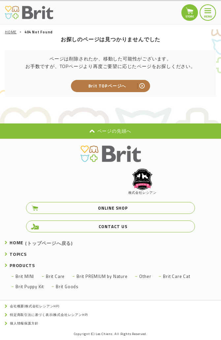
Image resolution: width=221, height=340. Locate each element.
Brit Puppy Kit (30, 286)
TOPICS (18, 254)
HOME (41, 242)
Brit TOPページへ (107, 86)
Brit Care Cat (176, 276)
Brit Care (55, 276)
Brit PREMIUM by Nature (102, 276)
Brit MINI (25, 276)
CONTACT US (113, 226)
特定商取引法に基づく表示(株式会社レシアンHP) (49, 314)
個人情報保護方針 (24, 323)
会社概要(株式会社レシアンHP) (34, 306)
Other (145, 276)
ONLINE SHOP (113, 208)
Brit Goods (67, 286)
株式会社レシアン (142, 182)
